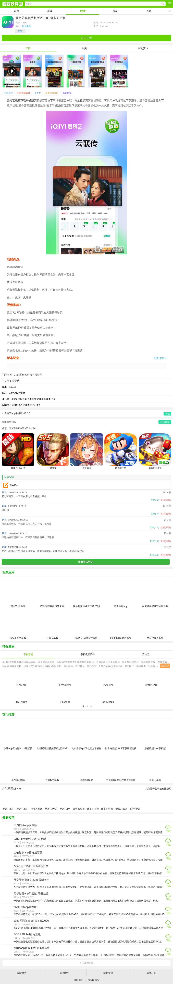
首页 (16, 11)
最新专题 (108, 972)
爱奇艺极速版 (51, 93)
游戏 (49, 11)
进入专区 (165, 666)
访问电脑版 (93, 980)
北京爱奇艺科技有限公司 (28, 374)
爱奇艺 (37, 93)
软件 (82, 11)
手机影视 (8, 93)
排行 (116, 11)
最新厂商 (151, 972)
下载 (168, 831)
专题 (149, 11)
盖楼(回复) (165, 500)
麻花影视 (67, 93)
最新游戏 (21, 972)
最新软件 (65, 972)
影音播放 (26, 26)
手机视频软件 (23, 93)
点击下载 (86, 38)
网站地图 (78, 980)
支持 (155, 500)
